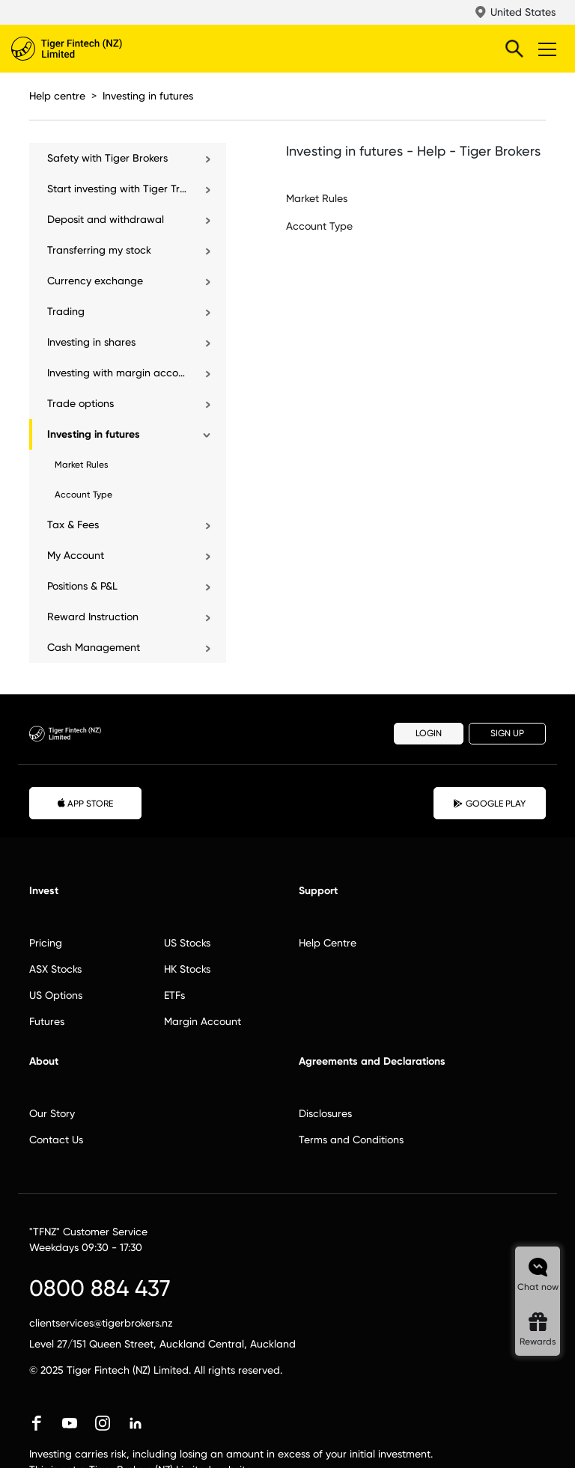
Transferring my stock (99, 250)
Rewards (538, 1341)
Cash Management (93, 647)
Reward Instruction (93, 617)
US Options (55, 995)
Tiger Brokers (97, 49)
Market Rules (82, 464)
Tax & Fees (73, 524)
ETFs (174, 995)
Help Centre (327, 943)
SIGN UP (507, 733)
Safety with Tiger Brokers (107, 158)
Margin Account (202, 1021)
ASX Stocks (55, 969)
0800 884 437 (100, 1288)
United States (523, 12)
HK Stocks (187, 969)
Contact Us (56, 1140)
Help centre (57, 96)
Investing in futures (148, 96)
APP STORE (86, 803)
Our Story (52, 1113)
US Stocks (187, 943)
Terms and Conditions (351, 1140)
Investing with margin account (118, 373)
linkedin (135, 1423)
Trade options (80, 403)
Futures (46, 1021)
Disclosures (325, 1113)
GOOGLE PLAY (490, 803)
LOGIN (429, 733)
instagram (102, 1423)
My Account (75, 555)
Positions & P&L (82, 586)
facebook (36, 1423)
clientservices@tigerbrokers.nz (101, 1323)
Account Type (83, 494)
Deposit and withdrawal (105, 219)
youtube (69, 1423)
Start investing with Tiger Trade (118, 189)
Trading (66, 311)
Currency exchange (95, 281)
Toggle (545, 49)
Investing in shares (91, 342)
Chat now (538, 1287)
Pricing (45, 943)
